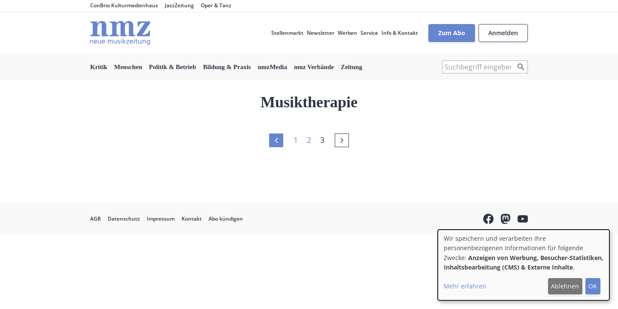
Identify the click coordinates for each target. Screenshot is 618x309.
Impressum (161, 218)
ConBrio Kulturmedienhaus (124, 5)
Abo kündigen (226, 218)
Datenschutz (124, 218)
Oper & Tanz (216, 5)
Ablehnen (565, 286)
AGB (95, 218)
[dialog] (523, 265)
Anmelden (503, 33)
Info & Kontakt (400, 32)
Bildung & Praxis (227, 67)
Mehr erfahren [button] (465, 286)
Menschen (128, 67)
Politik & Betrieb (172, 67)
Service (369, 32)
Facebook (488, 220)
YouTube (523, 220)
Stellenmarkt (287, 32)
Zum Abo (451, 33)
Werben (347, 32)
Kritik (98, 67)
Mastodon (505, 220)
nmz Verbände (314, 67)
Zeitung (351, 67)
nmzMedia (272, 67)
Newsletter (320, 32)
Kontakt (192, 218)
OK (592, 286)
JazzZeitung (179, 5)
